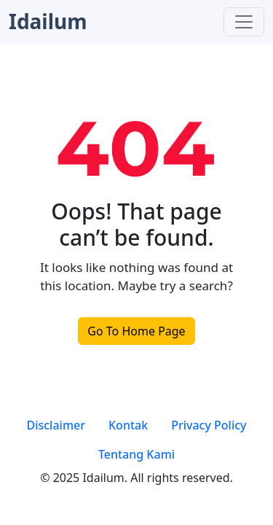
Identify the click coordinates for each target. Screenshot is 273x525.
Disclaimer (55, 425)
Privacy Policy (208, 425)
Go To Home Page (136, 331)
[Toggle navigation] (243, 21)
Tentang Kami (136, 454)
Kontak (128, 425)
